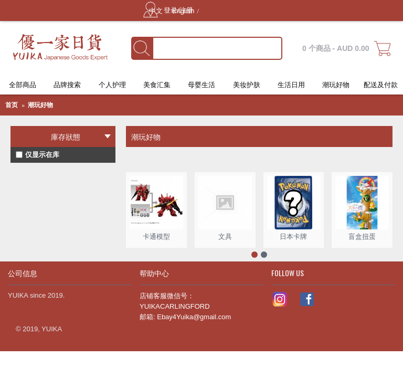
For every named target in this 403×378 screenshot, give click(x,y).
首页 (11, 105)
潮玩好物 (40, 105)
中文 (157, 11)
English (183, 11)
